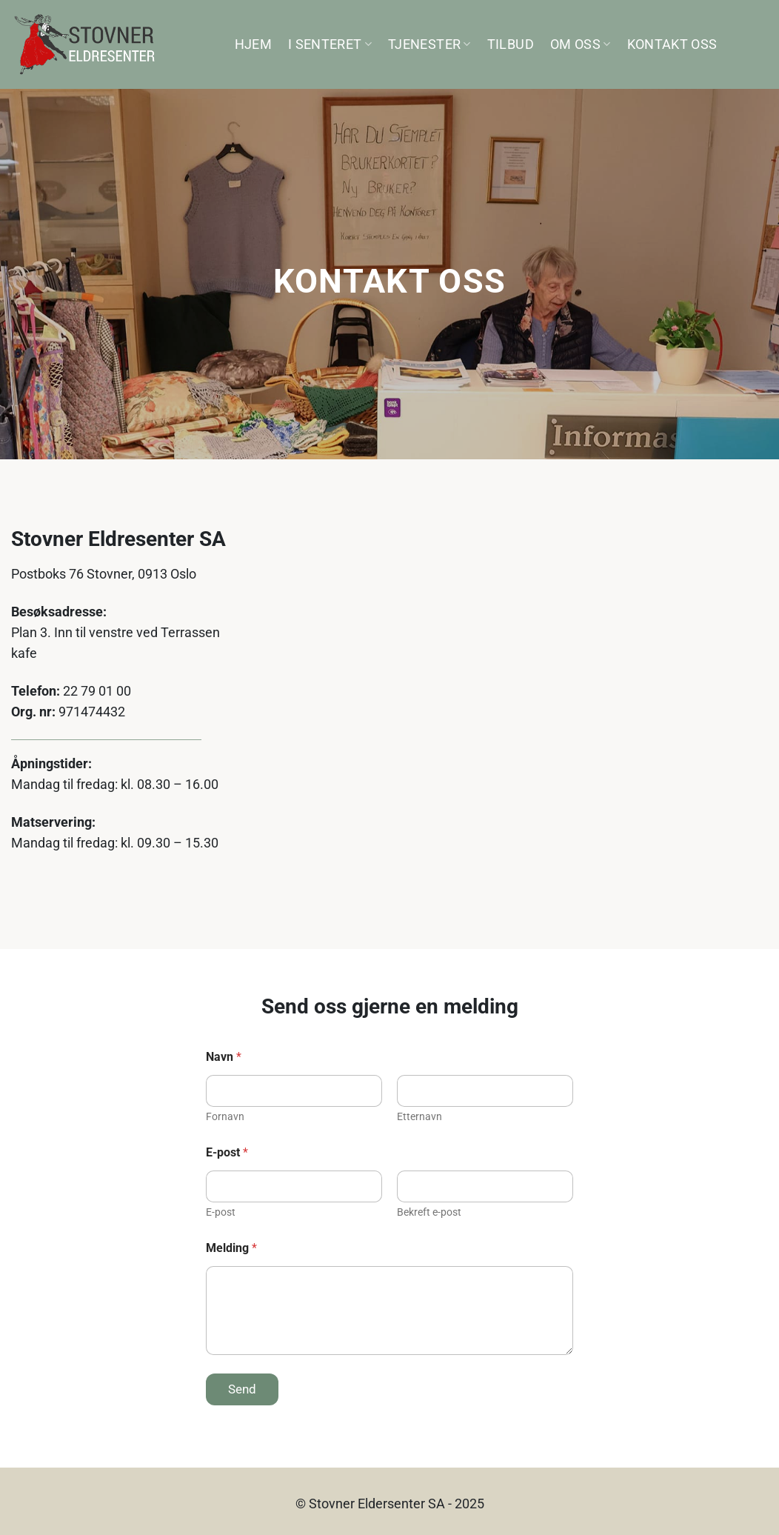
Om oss (580, 44)
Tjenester (429, 44)
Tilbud (510, 44)
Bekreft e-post (429, 1212)
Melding (231, 1248)
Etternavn (419, 1116)
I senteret (330, 44)
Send (242, 1389)
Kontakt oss (672, 44)
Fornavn (225, 1116)
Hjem (253, 44)
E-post (220, 1212)
